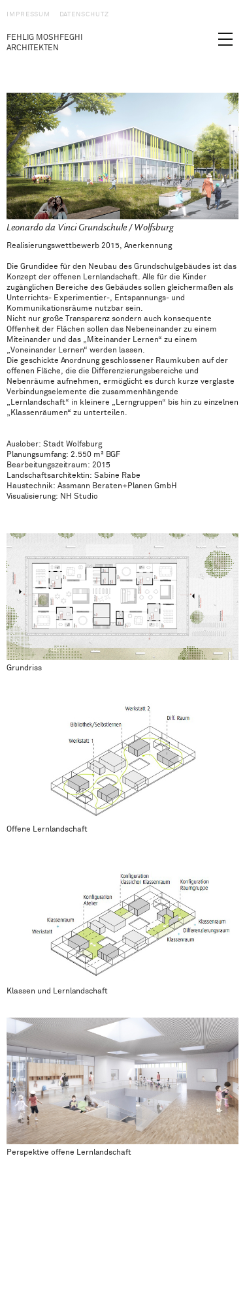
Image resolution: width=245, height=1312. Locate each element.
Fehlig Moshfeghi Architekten (44, 43)
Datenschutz (84, 14)
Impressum (28, 14)
